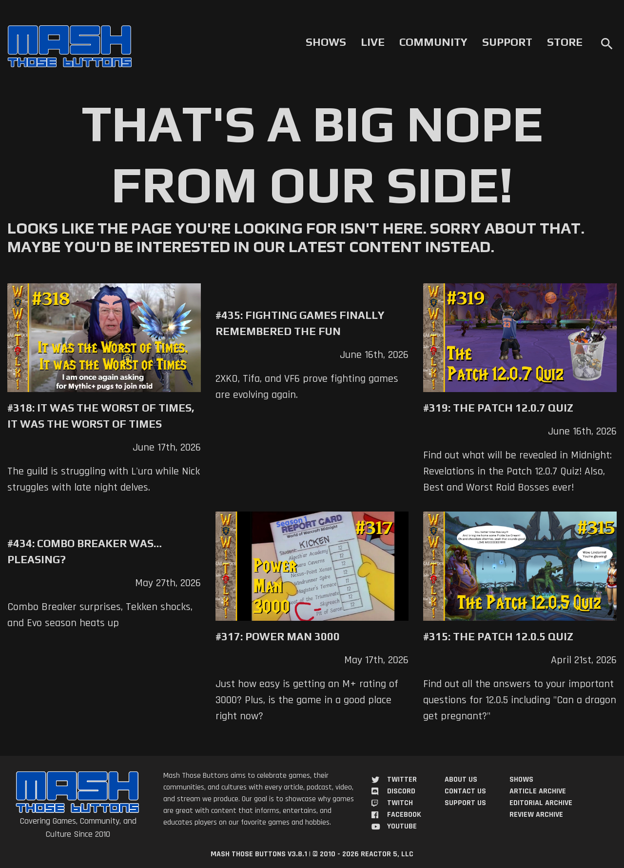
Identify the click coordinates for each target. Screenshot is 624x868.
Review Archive (536, 814)
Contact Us (465, 791)
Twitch (400, 803)
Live (373, 42)
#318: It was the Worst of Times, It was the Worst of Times (101, 415)
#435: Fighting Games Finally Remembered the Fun (300, 323)
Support (507, 42)
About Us (461, 779)
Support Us (465, 803)
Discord (401, 791)
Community (433, 42)
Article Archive (537, 791)
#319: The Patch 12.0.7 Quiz (498, 407)
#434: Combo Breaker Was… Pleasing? (84, 551)
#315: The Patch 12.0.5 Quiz (498, 636)
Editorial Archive (540, 803)
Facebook (404, 814)
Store (565, 42)
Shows (326, 42)
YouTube (402, 826)
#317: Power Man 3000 (277, 636)
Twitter (402, 779)
